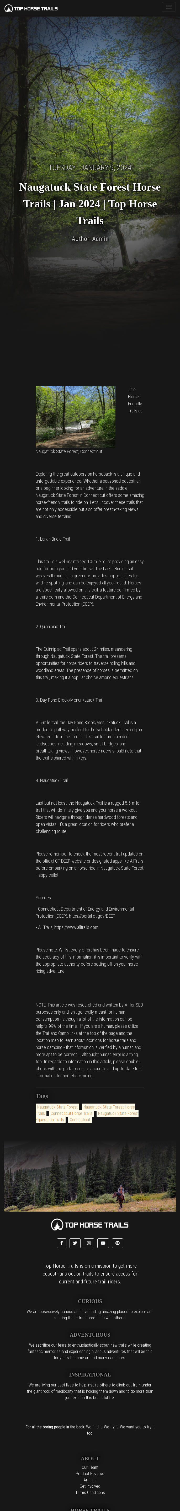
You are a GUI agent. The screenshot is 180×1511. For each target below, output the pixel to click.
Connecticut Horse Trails (71, 1113)
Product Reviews (90, 1473)
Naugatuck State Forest (57, 1107)
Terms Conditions (90, 1492)
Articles (90, 1479)
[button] (61, 1243)
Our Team (90, 1467)
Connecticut (80, 1119)
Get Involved (90, 1486)
